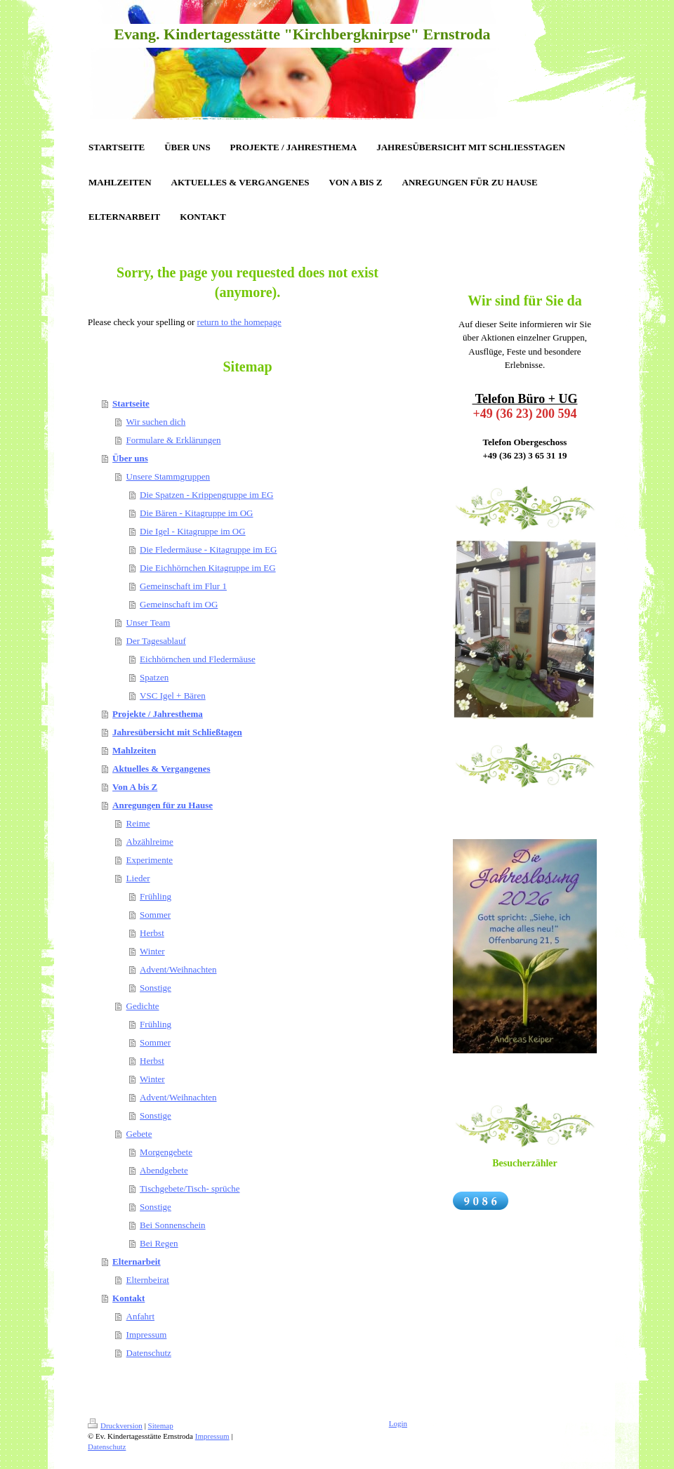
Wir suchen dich (156, 421)
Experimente (149, 860)
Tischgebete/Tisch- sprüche (189, 1188)
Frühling (155, 896)
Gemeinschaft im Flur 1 (183, 586)
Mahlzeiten (134, 750)
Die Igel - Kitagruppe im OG (193, 531)
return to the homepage (239, 322)
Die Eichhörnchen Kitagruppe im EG (208, 567)
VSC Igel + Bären (173, 695)
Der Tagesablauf (156, 640)
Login (398, 1423)
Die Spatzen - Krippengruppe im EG (206, 494)
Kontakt (128, 1298)
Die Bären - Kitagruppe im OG (196, 513)
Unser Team (148, 622)
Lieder (138, 878)
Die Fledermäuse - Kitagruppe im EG (208, 549)
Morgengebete (166, 1152)
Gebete (139, 1133)
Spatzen (154, 677)
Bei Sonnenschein (173, 1225)
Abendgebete (164, 1170)
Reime (138, 823)
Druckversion (115, 1425)
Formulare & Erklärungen (173, 440)
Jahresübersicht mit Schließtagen (177, 732)
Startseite (131, 403)
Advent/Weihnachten (178, 969)
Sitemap (160, 1425)
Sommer (155, 914)
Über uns (130, 458)
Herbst (152, 933)
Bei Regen (159, 1243)
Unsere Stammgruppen (168, 476)
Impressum (146, 1334)
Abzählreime (149, 841)
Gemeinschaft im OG (179, 604)
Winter (152, 951)
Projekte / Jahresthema (157, 714)
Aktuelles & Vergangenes (161, 768)
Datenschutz (148, 1353)
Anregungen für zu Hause (162, 805)
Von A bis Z (134, 787)
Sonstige (155, 987)
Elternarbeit (136, 1261)
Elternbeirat (147, 1279)
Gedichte (142, 1006)
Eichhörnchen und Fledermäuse (198, 659)
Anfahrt (140, 1316)
